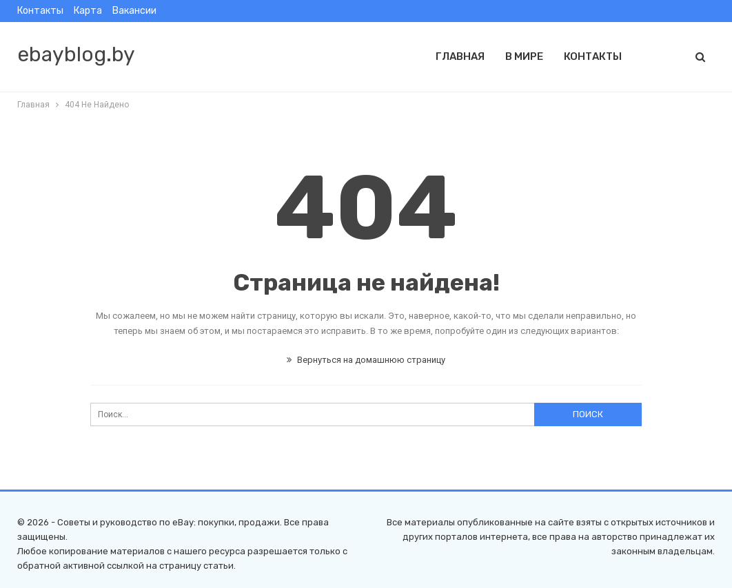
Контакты (40, 11)
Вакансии (134, 11)
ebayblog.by (76, 54)
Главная (460, 56)
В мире (524, 56)
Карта (88, 11)
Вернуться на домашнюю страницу (366, 360)
